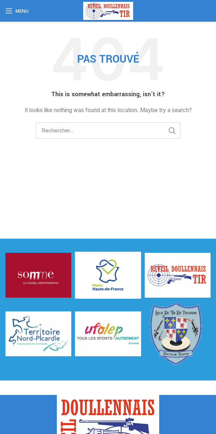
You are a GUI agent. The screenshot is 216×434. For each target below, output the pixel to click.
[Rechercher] (108, 130)
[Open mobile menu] (17, 11)
